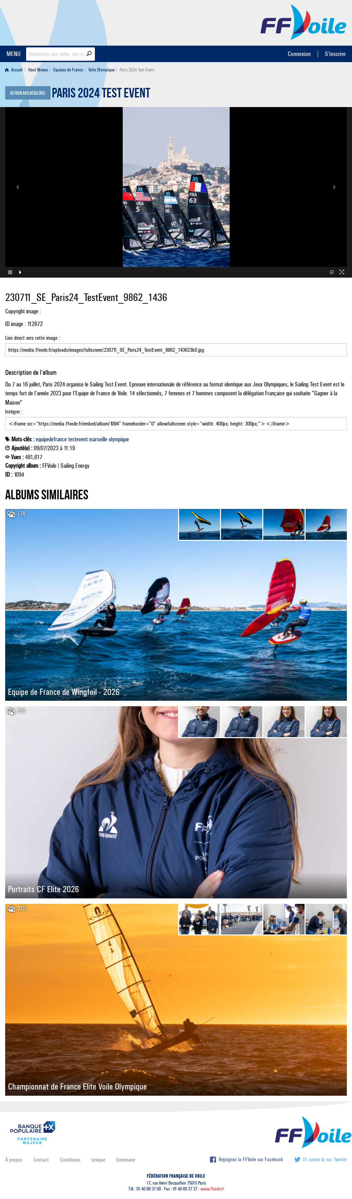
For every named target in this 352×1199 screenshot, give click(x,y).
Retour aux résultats (27, 93)
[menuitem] (15, 70)
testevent (78, 439)
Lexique (98, 1159)
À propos (13, 1159)
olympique (119, 439)
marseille (98, 439)
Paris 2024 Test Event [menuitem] (137, 70)
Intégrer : (176, 419)
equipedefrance (51, 439)
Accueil (14, 70)
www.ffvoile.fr (212, 1189)
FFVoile (303, 21)
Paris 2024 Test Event (101, 95)
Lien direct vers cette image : (176, 346)
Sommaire (125, 1159)
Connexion (299, 54)
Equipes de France (68, 70)
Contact (41, 1159)
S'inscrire (335, 54)
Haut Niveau (38, 70)
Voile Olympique (101, 70)
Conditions (70, 1159)
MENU (14, 54)
